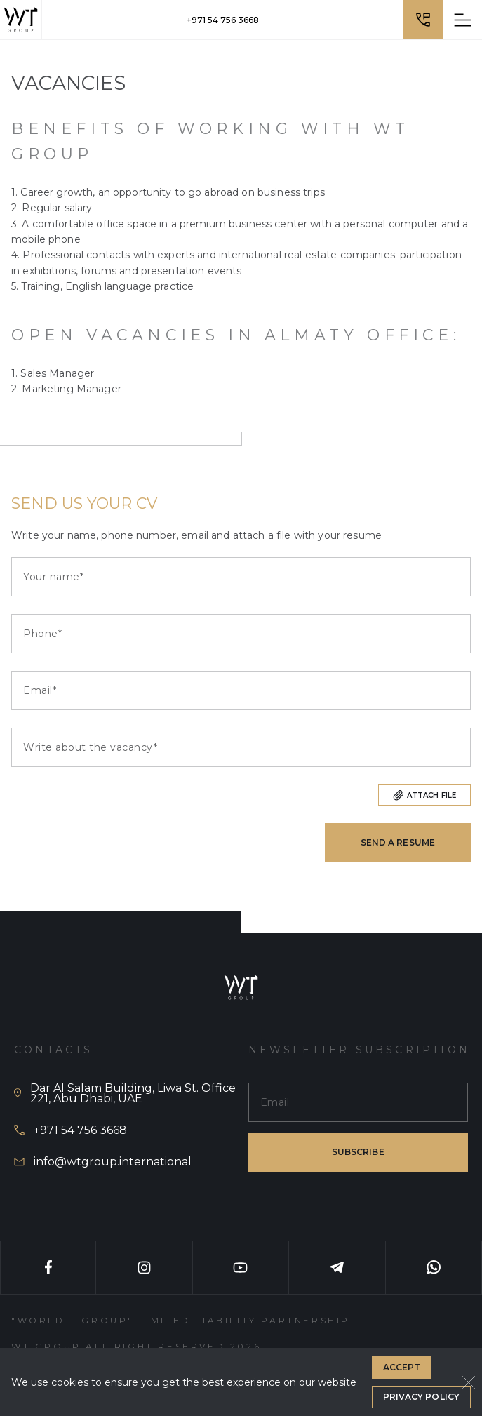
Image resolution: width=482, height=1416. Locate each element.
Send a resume (398, 842)
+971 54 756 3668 (223, 20)
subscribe (358, 1152)
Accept (402, 1367)
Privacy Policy (421, 1396)
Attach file (424, 795)
